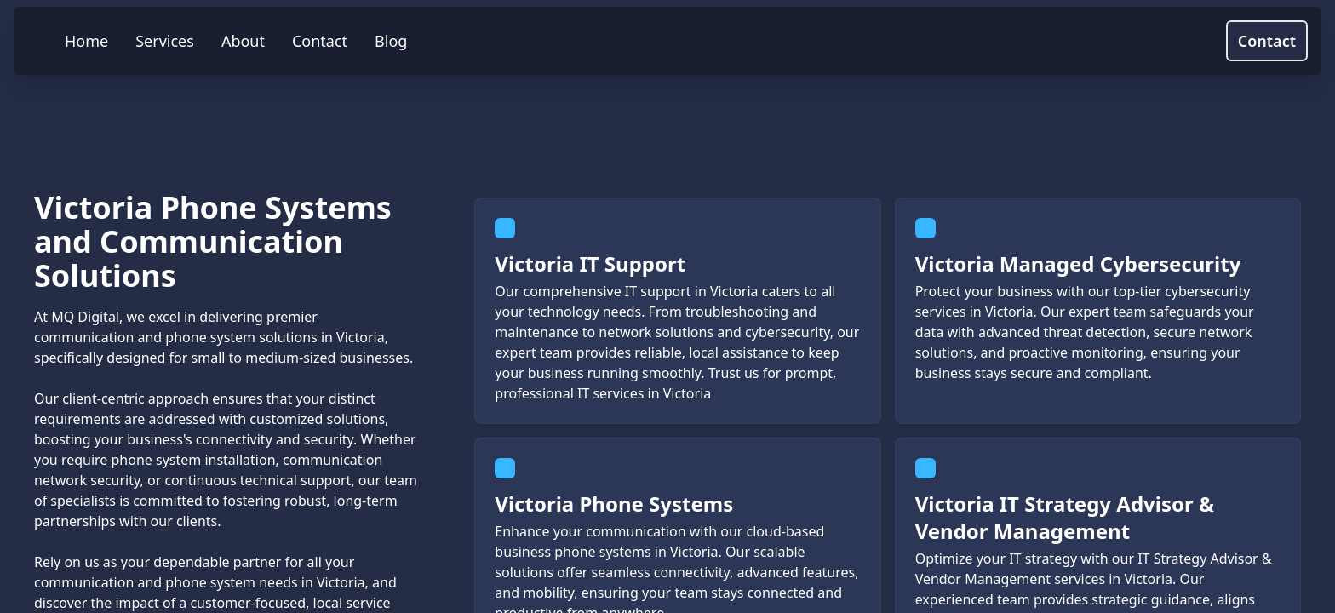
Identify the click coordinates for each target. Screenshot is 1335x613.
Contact (1267, 41)
